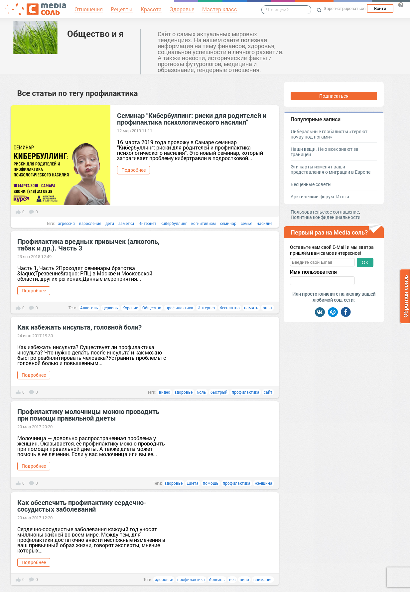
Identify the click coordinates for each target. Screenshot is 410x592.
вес (232, 579)
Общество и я (95, 33)
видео (164, 392)
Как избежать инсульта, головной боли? (79, 327)
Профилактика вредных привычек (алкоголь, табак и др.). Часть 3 (88, 244)
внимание (262, 579)
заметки (126, 223)
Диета (193, 483)
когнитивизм (203, 223)
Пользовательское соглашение (325, 212)
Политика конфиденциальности (325, 217)
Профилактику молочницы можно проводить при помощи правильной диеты (88, 414)
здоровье (184, 392)
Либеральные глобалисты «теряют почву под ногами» (329, 134)
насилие (264, 223)
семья (246, 223)
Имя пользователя (313, 272)
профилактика (179, 307)
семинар (228, 223)
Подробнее (133, 170)
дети (109, 223)
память (251, 307)
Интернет (147, 223)
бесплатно (230, 307)
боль (201, 392)
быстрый (218, 392)
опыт (267, 307)
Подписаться (333, 96)
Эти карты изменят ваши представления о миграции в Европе (330, 169)
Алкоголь (89, 307)
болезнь (217, 579)
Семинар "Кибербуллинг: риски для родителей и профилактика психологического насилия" (191, 118)
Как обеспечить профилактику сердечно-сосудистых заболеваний (81, 505)
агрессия (66, 223)
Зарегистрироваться (344, 8)
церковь (110, 307)
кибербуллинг (174, 223)
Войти (380, 8)
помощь (210, 483)
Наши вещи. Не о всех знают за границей (324, 151)
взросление (90, 223)
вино (244, 579)
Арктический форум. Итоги (320, 196)
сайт (268, 392)
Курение (130, 307)
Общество (151, 307)
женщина (263, 483)
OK (365, 262)
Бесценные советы (311, 184)
